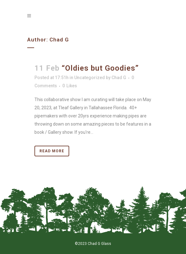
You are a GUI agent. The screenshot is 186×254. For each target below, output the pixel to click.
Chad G (118, 77)
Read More (51, 151)
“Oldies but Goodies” (100, 68)
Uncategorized (89, 77)
